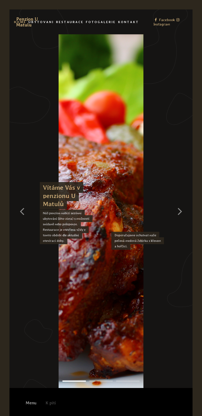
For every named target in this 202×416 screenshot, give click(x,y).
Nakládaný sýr (37, 407)
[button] (180, 211)
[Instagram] (166, 22)
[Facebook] (164, 20)
